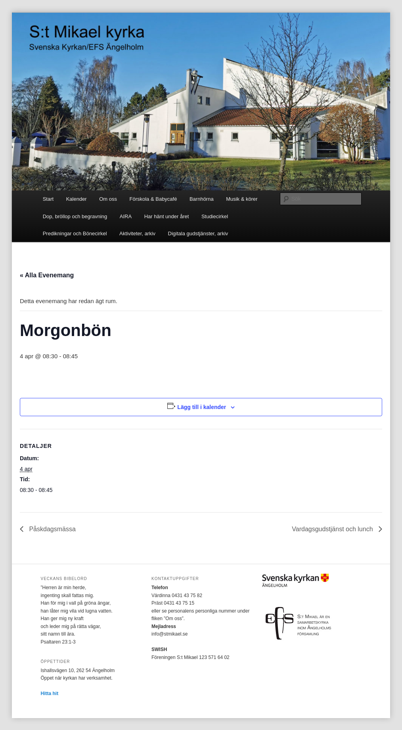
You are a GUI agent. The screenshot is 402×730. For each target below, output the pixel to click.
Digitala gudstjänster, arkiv (198, 233)
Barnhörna (202, 199)
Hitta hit (50, 693)
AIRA (126, 216)
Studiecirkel (214, 216)
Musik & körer (241, 199)
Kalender (76, 199)
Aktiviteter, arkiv (137, 233)
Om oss (108, 199)
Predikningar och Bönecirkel (75, 233)
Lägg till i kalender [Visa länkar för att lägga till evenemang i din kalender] (201, 407)
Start (48, 199)
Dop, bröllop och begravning (75, 216)
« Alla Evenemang (47, 275)
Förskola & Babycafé (153, 199)
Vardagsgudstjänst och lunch (333, 529)
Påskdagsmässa (51, 529)
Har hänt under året (166, 216)
